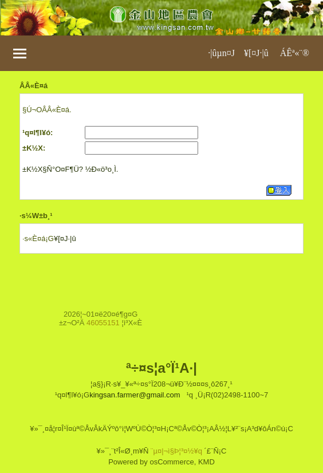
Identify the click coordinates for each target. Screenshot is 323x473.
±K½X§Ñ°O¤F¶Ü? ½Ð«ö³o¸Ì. (70, 169)
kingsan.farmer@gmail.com (134, 395)
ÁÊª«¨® (294, 53)
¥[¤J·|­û (256, 53)
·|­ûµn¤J (221, 53)
